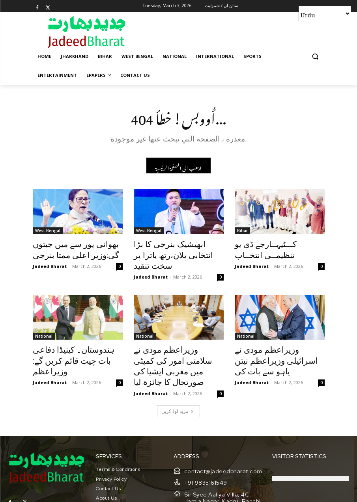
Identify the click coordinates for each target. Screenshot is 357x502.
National (43, 323)
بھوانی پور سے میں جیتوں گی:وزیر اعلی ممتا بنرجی (68, 250)
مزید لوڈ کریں (177, 381)
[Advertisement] (232, 31)
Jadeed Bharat (50, 264)
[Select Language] (325, 13)
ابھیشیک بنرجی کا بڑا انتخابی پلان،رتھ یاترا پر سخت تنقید (173, 250)
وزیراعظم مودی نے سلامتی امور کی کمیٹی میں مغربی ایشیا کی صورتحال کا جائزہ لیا (178, 344)
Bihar (242, 232)
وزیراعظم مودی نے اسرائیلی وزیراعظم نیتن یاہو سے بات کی (278, 340)
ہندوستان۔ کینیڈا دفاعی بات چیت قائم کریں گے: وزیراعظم (73, 340)
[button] (315, 56)
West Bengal (47, 232)
